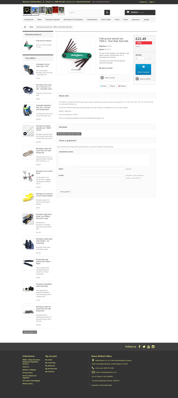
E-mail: (61, 175)
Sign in (151, 2)
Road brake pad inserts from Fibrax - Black (43, 261)
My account (51, 356)
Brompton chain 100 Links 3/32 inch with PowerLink (43, 151)
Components (92, 19)
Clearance (136, 19)
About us (26, 367)
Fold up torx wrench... (44, 41)
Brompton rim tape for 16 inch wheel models (44, 195)
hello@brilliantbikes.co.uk (108, 372)
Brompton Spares (53, 19)
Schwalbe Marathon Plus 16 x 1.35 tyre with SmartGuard (43, 107)
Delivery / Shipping (29, 370)
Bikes (39, 19)
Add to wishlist (145, 79)
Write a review (110, 78)
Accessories (28, 19)
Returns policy (28, 383)
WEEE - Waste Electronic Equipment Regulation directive (31, 362)
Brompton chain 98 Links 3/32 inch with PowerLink (43, 309)
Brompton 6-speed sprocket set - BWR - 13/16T (44, 128)
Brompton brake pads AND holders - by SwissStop (44, 241)
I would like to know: (66, 152)
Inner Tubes (106, 19)
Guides (146, 19)
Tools (117, 19)
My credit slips (50, 363)
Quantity (139, 55)
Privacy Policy (28, 373)
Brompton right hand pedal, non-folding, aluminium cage (44, 216)
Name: (61, 169)
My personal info (51, 368)
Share (112, 86)
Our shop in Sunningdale (31, 381)
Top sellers (30, 58)
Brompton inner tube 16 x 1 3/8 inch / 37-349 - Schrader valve (44, 87)
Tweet (103, 86)
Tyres (125, 19)
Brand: (101, 49)
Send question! (65, 192)
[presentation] (76, 185)
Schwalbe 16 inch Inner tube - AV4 (42, 65)
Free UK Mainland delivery (100, 2)
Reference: (103, 46)
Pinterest (122, 86)
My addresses (50, 366)
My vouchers (49, 371)
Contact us (143, 2)
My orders (48, 360)
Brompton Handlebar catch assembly (44, 285)
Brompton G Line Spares (73, 19)
